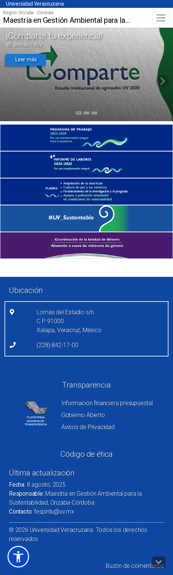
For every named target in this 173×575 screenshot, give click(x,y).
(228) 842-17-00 (57, 345)
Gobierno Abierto (83, 415)
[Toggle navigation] (161, 18)
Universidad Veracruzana (35, 4)
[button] (18, 557)
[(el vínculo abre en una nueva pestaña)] (86, 138)
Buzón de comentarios (135, 565)
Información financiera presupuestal (107, 403)
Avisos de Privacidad (88, 427)
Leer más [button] (26, 59)
